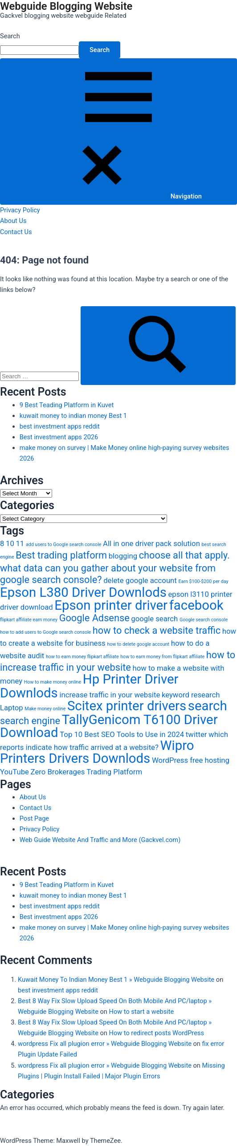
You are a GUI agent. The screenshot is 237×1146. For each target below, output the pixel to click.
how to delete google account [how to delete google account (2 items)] (138, 644)
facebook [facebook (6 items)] (196, 605)
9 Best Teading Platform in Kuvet (67, 405)
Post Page (34, 818)
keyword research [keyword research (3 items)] (191, 694)
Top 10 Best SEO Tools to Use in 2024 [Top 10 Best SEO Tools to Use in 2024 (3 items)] (122, 734)
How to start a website (141, 1012)
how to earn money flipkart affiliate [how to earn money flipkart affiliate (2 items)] (82, 657)
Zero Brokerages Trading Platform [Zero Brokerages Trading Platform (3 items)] (87, 771)
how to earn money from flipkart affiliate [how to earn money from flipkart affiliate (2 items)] (162, 657)
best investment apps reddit (60, 426)
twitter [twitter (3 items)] (196, 734)
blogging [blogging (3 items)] (123, 555)
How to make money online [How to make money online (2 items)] (52, 682)
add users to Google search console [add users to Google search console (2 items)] (64, 544)
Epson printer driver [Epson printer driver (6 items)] (111, 605)
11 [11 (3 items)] (20, 543)
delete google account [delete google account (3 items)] (140, 580)
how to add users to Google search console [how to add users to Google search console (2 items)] (45, 632)
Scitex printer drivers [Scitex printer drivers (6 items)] (126, 705)
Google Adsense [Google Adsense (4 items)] (94, 618)
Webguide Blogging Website (66, 6)
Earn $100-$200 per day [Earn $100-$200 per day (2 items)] (203, 581)
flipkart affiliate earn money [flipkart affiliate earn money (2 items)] (28, 620)
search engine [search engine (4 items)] (30, 720)
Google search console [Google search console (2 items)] (204, 620)
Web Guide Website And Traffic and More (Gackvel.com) (100, 840)
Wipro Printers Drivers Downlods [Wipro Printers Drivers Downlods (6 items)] (97, 752)
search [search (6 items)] (207, 705)
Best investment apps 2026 (59, 437)
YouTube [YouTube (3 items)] (14, 771)
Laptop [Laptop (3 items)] (11, 707)
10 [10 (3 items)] (10, 543)
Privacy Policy (20, 210)
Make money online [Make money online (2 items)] (45, 709)
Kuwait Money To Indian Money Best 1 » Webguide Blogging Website (116, 980)
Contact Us (16, 232)
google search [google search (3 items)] (154, 618)
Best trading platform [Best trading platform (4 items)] (61, 555)
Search (10, 36)
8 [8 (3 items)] (2, 543)
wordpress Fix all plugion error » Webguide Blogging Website (105, 1044)
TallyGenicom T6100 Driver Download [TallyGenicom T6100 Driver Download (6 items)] (109, 726)
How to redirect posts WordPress (156, 1033)
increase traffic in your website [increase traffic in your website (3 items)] (109, 694)
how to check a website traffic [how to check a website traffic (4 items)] (157, 630)
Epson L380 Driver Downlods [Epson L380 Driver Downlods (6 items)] (83, 592)
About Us (13, 221)
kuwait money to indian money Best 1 (73, 416)
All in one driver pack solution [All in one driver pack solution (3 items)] (151, 543)
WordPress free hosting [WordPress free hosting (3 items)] (190, 760)
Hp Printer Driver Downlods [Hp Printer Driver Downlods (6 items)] (89, 686)
